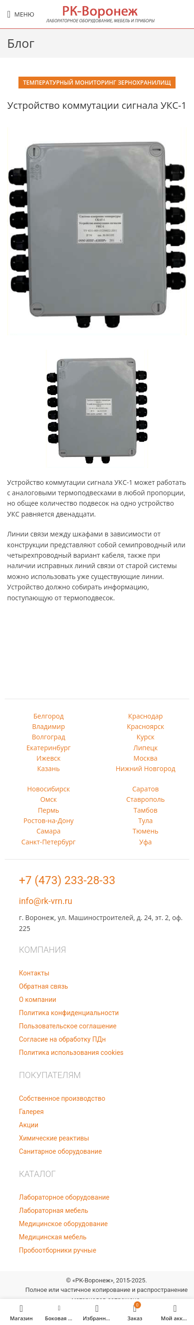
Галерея (31, 1111)
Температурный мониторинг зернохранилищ (97, 83)
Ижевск (48, 758)
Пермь (48, 810)
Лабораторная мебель (53, 1210)
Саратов (145, 788)
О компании (37, 999)
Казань (48, 768)
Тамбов (145, 810)
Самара (48, 830)
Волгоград (48, 736)
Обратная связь (43, 986)
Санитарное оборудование (60, 1151)
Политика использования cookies (71, 1052)
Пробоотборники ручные (57, 1250)
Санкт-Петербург (48, 841)
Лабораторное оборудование (64, 1197)
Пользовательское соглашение (67, 1026)
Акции (28, 1125)
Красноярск (145, 726)
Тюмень (145, 830)
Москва (145, 758)
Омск (48, 799)
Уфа (145, 841)
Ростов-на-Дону (48, 820)
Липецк (145, 747)
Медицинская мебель (53, 1237)
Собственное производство (62, 1098)
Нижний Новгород (145, 768)
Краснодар (145, 715)
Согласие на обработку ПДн (62, 1039)
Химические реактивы (54, 1138)
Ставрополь (145, 799)
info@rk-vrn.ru (45, 901)
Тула (145, 820)
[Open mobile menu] (20, 14)
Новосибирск (48, 788)
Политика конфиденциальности (69, 1013)
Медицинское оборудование (63, 1224)
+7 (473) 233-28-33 (67, 880)
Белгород (49, 715)
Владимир (48, 726)
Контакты (34, 973)
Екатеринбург (48, 747)
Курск (145, 736)
